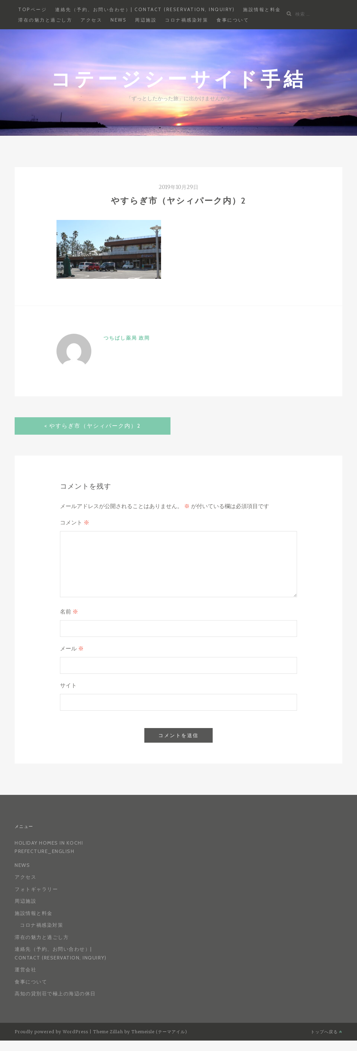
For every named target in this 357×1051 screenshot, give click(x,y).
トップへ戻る (326, 1031)
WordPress (75, 1031)
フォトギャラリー (36, 889)
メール (72, 648)
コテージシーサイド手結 (178, 78)
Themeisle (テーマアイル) (159, 1031)
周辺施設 (146, 20)
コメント (74, 522)
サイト (68, 685)
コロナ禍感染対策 (186, 20)
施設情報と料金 (262, 9)
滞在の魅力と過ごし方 (45, 20)
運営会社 (25, 969)
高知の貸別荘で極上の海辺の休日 (55, 993)
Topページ (32, 9)
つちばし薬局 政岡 (127, 338)
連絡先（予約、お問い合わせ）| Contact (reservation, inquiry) (145, 9)
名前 (69, 611)
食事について (233, 20)
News (119, 20)
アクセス (91, 20)
